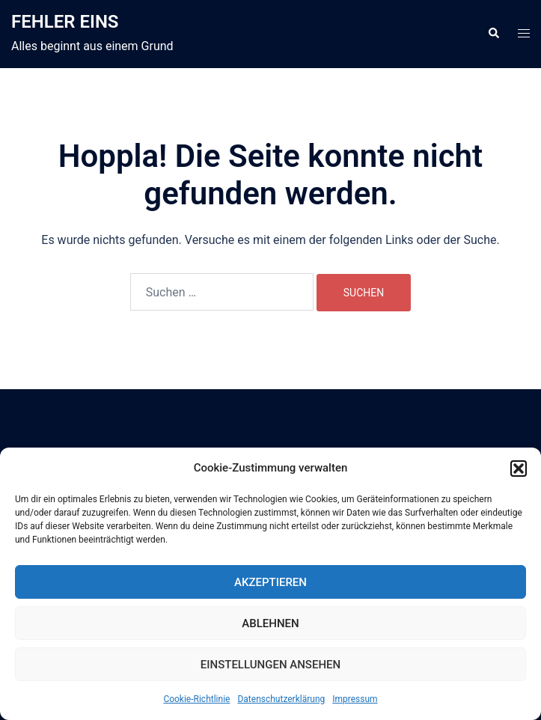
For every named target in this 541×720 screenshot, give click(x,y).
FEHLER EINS (65, 21)
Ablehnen (270, 623)
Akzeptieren (270, 582)
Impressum (354, 699)
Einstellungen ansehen (270, 664)
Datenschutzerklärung (281, 699)
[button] (518, 468)
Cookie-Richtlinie (196, 699)
